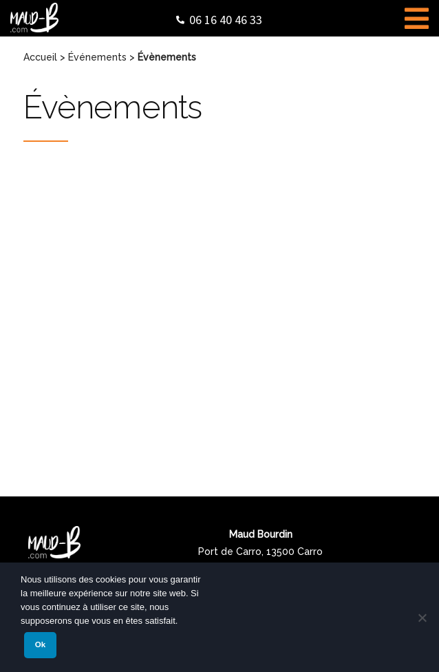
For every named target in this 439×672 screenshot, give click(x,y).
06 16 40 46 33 (225, 20)
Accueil (40, 57)
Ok (40, 644)
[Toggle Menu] (417, 16)
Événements (97, 57)
